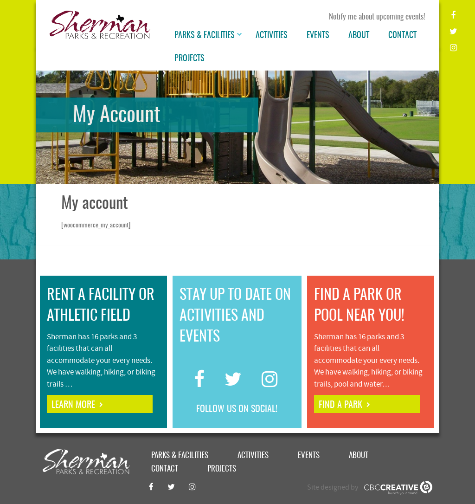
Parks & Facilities (204, 36)
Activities (272, 36)
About (358, 36)
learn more (73, 405)
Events (318, 36)
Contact (402, 36)
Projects (189, 59)
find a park (340, 405)
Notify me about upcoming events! (377, 17)
